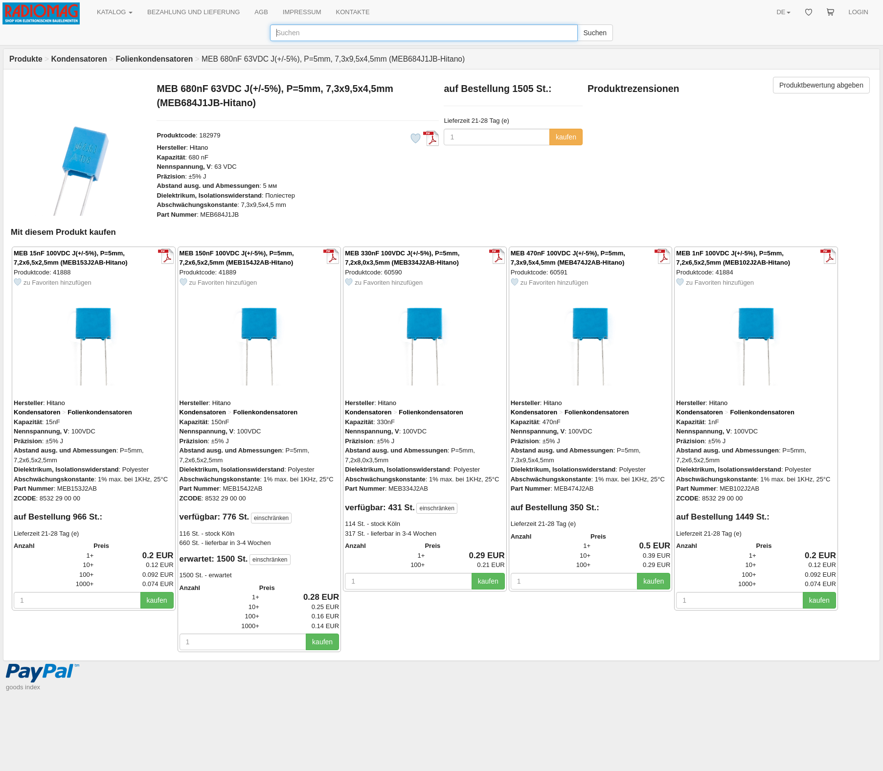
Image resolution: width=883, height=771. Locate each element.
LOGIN (858, 12)
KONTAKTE (353, 12)
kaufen (566, 137)
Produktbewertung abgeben (821, 85)
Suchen (595, 33)
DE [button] (783, 12)
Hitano (199, 147)
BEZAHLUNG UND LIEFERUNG (193, 12)
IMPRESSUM (302, 12)
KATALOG (115, 12)
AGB (261, 12)
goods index (23, 687)
